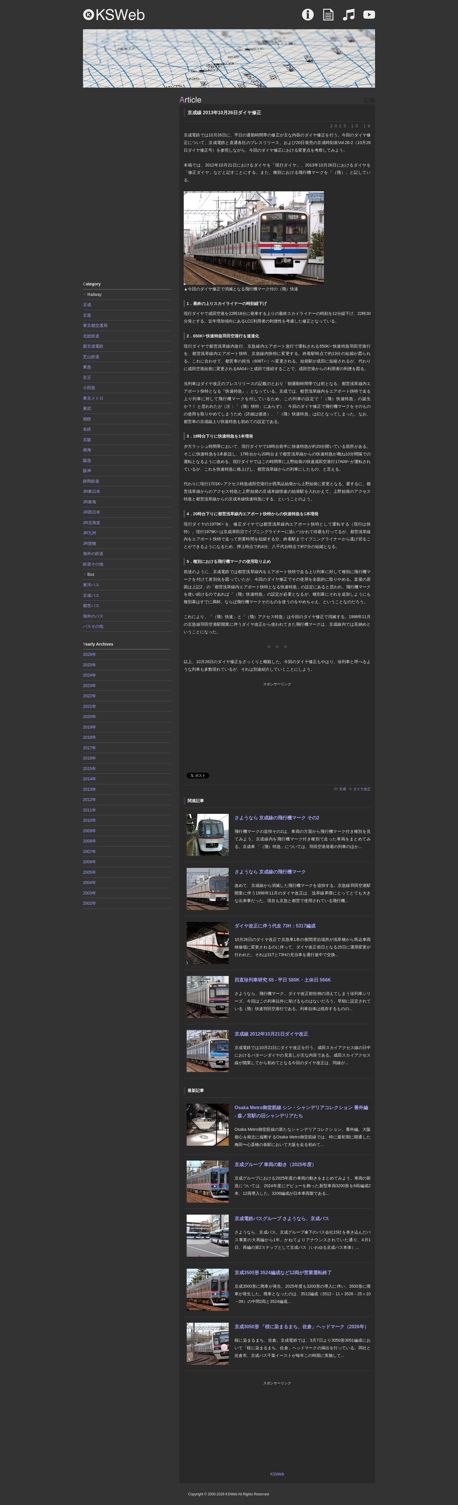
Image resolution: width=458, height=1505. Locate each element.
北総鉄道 (91, 336)
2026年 (89, 654)
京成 (342, 789)
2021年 (89, 706)
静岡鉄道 (91, 481)
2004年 (89, 882)
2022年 (89, 695)
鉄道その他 (93, 564)
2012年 (89, 799)
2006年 (89, 861)
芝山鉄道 (91, 356)
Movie (369, 17)
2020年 (89, 716)
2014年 (89, 778)
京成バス (91, 595)
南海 (87, 450)
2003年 (89, 893)
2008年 (89, 841)
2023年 (89, 685)
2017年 (89, 747)
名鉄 (87, 429)
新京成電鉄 (93, 346)
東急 (87, 367)
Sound (349, 17)
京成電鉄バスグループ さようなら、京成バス (282, 1218)
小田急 (89, 387)
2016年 (89, 758)
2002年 (89, 903)
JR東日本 (91, 491)
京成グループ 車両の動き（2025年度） (275, 1164)
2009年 (89, 830)
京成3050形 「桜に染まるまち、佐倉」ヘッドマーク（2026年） (302, 1326)
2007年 (89, 851)
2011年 (89, 810)
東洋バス (91, 584)
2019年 (89, 727)
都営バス (91, 605)
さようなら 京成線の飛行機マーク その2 (277, 817)
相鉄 (87, 419)
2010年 (89, 820)
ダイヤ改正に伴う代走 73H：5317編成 (275, 925)
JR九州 (89, 532)
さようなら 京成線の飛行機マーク (270, 871)
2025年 (89, 665)
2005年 (89, 872)
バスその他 (93, 626)
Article (328, 17)
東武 (87, 408)
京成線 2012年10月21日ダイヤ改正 (271, 1033)
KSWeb (114, 14)
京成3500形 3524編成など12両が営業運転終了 (283, 1272)
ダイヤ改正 (362, 789)
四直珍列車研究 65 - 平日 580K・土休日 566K (283, 979)
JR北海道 (91, 522)
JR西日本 (91, 512)
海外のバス (93, 616)
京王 (87, 377)
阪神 (87, 470)
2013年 (89, 789)
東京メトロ (93, 398)
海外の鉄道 (93, 553)
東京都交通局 (95, 325)
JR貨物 (89, 543)
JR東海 (89, 502)
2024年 (89, 675)
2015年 (89, 768)
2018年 (89, 737)
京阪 (87, 439)
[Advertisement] (127, 184)
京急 (87, 315)
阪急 (87, 460)
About (308, 17)
